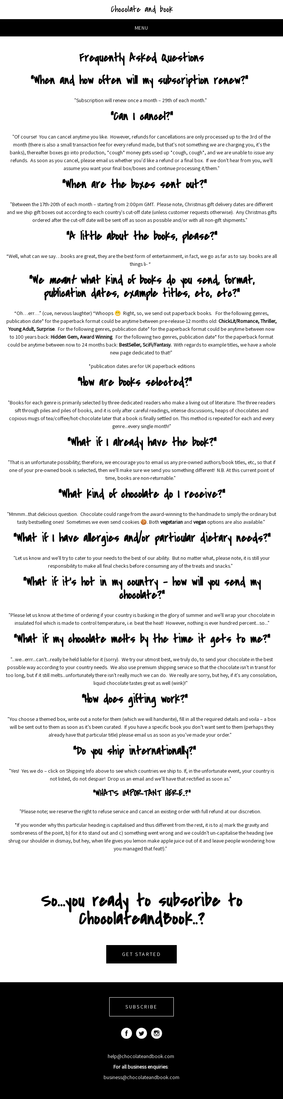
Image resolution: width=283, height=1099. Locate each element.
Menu (142, 27)
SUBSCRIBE (141, 1006)
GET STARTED (141, 954)
